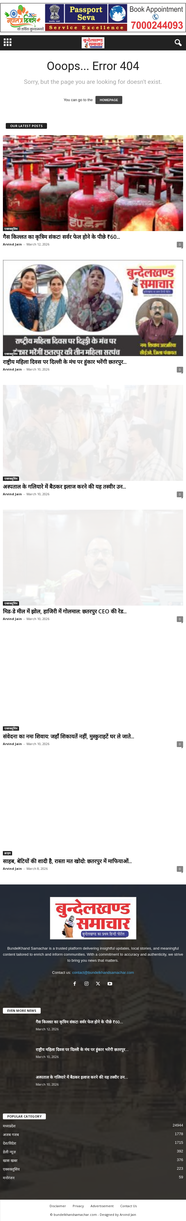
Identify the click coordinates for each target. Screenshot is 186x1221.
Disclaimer (58, 1206)
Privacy (78, 1206)
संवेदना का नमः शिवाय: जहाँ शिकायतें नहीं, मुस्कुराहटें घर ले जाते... (68, 736)
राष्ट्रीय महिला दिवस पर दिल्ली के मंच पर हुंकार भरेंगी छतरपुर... (65, 362)
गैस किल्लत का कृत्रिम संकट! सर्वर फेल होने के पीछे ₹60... (61, 237)
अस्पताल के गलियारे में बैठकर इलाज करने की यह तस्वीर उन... (64, 486)
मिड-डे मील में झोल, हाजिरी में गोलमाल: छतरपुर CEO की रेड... (65, 611)
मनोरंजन (8, 1178)
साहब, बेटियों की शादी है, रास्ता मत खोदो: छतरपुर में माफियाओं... (67, 861)
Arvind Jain (12, 244)
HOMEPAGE (109, 100)
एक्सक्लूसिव (11, 229)
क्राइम (7, 853)
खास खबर (10, 1160)
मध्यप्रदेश (9, 1126)
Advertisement (102, 1206)
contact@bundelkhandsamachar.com (103, 972)
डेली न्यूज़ (9, 1152)
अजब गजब (11, 1135)
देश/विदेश (9, 1143)
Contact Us (128, 1206)
